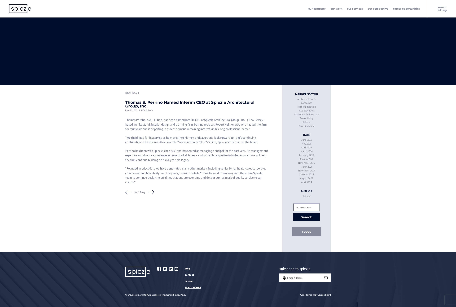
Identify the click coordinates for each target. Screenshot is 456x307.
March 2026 (307, 151)
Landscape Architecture (306, 114)
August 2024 (306, 178)
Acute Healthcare (306, 99)
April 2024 (306, 182)
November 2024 (306, 170)
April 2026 (306, 147)
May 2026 (306, 143)
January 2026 (306, 159)
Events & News (193, 287)
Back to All (132, 93)
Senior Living (306, 118)
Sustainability (306, 126)
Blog (187, 268)
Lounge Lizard (324, 294)
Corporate (306, 102)
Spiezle (306, 122)
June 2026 (306, 139)
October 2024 (306, 174)
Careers (189, 281)
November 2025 (306, 162)
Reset (306, 232)
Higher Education (306, 106)
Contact (189, 274)
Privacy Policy (179, 294)
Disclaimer (167, 294)
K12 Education (306, 110)
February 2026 (306, 155)
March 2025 (307, 166)
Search (306, 217)
